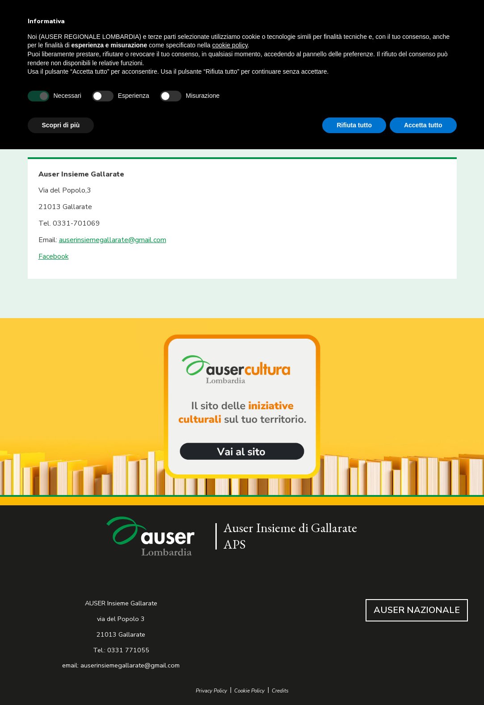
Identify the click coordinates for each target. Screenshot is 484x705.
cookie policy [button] (230, 45)
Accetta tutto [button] (423, 125)
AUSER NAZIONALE (417, 610)
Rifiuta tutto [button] (354, 125)
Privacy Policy (211, 691)
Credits (280, 691)
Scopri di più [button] (61, 125)
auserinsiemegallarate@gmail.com (112, 240)
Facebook (53, 256)
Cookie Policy (249, 691)
